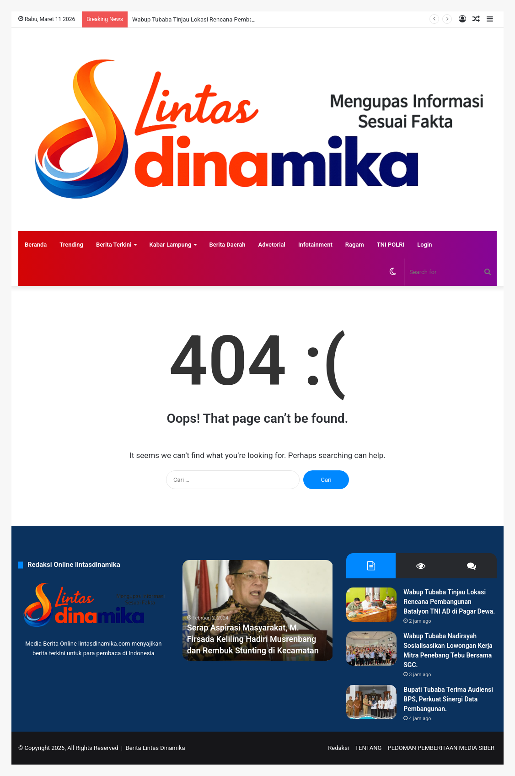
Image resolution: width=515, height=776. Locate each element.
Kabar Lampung (170, 244)
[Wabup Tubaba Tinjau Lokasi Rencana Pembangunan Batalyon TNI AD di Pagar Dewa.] (371, 604)
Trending (71, 244)
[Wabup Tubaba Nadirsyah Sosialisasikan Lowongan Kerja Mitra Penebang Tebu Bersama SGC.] (371, 648)
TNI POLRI (391, 244)
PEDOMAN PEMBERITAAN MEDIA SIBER (441, 747)
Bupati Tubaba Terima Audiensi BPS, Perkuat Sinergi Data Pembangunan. (448, 699)
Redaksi (338, 747)
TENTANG (368, 747)
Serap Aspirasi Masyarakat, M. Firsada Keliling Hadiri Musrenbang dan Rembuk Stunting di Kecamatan (253, 639)
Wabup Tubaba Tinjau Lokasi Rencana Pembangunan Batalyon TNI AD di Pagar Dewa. (449, 601)
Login (424, 244)
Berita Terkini (114, 244)
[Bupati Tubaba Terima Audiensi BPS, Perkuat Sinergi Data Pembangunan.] (371, 702)
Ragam (354, 244)
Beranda (36, 244)
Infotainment (315, 244)
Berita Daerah (227, 244)
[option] (257, 610)
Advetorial (271, 244)
